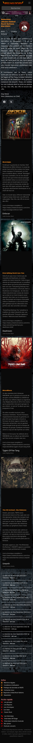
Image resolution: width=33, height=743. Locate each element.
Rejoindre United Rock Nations (14, 693)
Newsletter (7, 695)
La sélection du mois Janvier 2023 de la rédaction (15, 598)
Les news (5, 710)
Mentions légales (9, 683)
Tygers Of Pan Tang (11, 450)
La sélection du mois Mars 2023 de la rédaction (15, 584)
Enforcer (6, 213)
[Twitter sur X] (11, 102)
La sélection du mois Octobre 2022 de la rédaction (16, 620)
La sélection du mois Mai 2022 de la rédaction (14, 657)
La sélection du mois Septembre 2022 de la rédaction (16, 628)
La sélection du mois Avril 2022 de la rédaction (14, 664)
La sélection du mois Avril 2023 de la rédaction (14, 577)
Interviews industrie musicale (12, 721)
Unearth (6, 563)
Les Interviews (7, 716)
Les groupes (6, 702)
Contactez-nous (9, 690)
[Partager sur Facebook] (4, 102)
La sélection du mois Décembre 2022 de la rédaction (16, 606)
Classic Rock (6, 712)
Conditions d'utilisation (11, 685)
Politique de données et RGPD (13, 688)
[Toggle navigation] (29, 3)
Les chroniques (7, 707)
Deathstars (7, 331)
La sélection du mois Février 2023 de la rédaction (15, 591)
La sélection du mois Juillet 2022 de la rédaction (15, 642)
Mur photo (6, 724)
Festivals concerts (8, 726)
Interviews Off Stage (9, 719)
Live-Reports (6, 705)
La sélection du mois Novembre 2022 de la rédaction (16, 613)
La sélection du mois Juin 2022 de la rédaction (14, 650)
